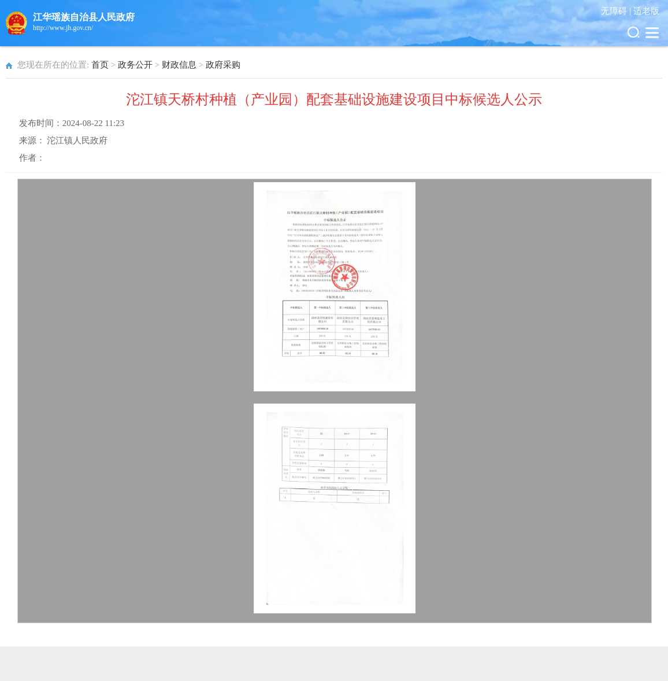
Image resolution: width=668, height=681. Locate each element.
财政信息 (179, 64)
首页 (100, 64)
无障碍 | (617, 11)
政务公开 (135, 64)
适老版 (646, 11)
